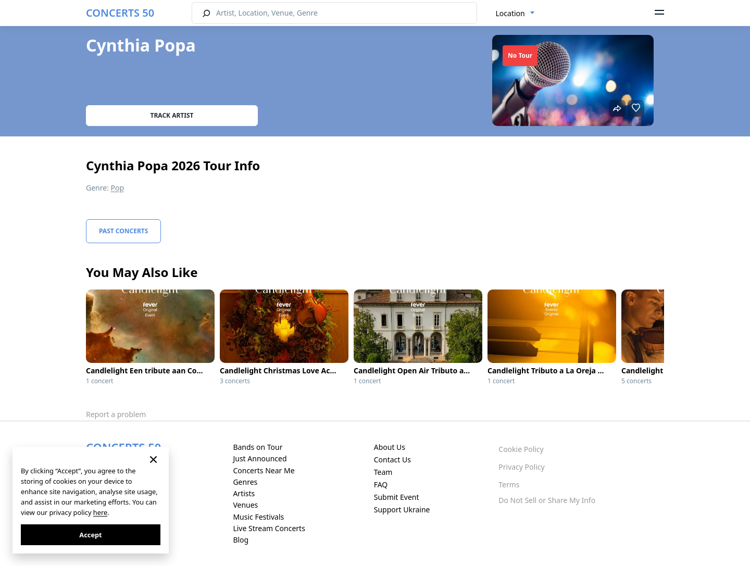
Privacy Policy (521, 467)
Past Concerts (123, 231)
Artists (244, 493)
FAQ (381, 484)
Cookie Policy (520, 449)
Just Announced (259, 458)
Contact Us (392, 459)
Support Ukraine (402, 509)
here (100, 512)
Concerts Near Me (263, 470)
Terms (508, 484)
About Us (389, 447)
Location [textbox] (510, 13)
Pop (117, 188)
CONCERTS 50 (120, 13)
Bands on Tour (257, 447)
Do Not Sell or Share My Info (546, 500)
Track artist (172, 115)
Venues (245, 505)
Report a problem (116, 414)
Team (383, 472)
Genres (245, 482)
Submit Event (396, 497)
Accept (90, 534)
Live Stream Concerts (269, 528)
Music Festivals (258, 517)
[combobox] (515, 13)
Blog (240, 540)
